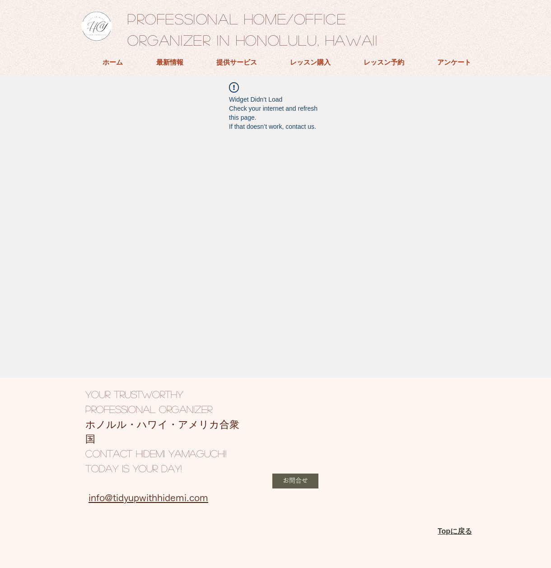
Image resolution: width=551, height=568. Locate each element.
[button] (295, 481)
